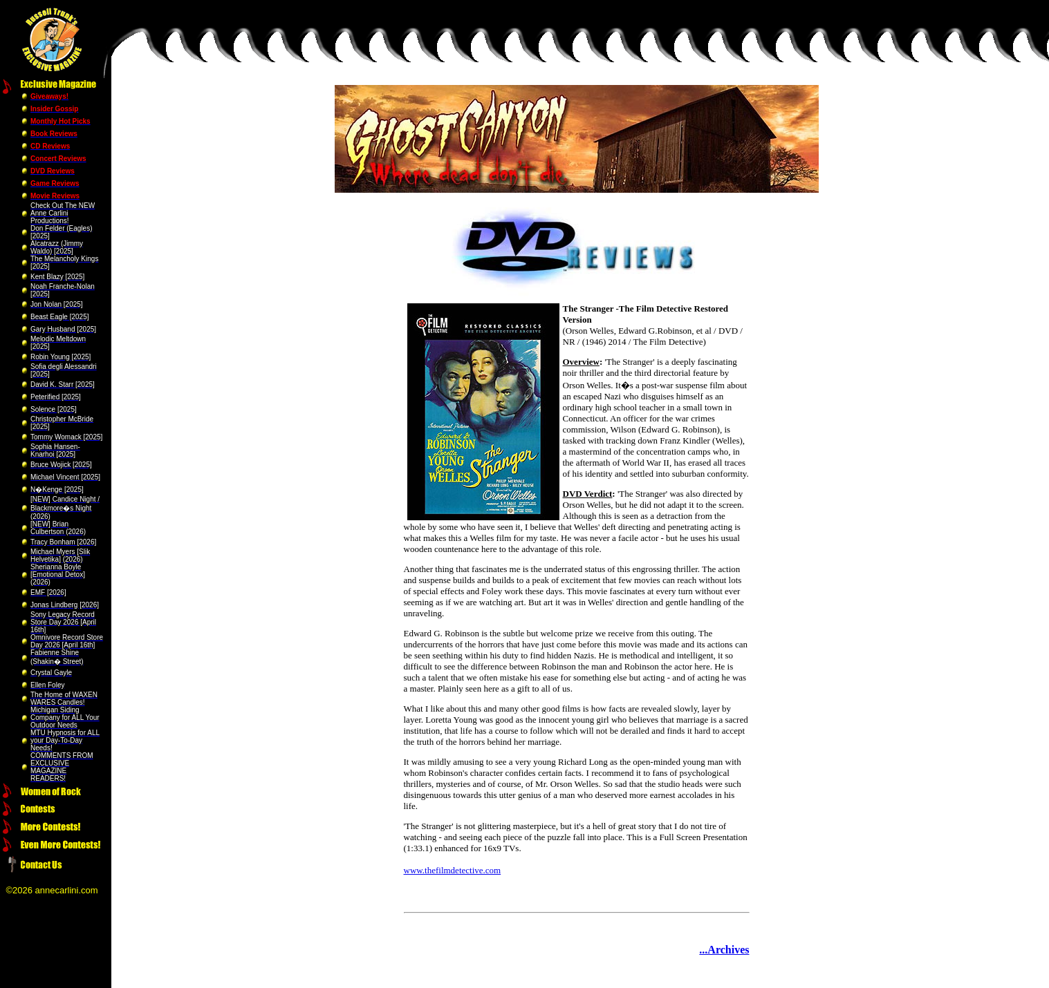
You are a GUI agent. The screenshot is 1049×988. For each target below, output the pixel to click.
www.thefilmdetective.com (452, 870)
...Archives (724, 950)
